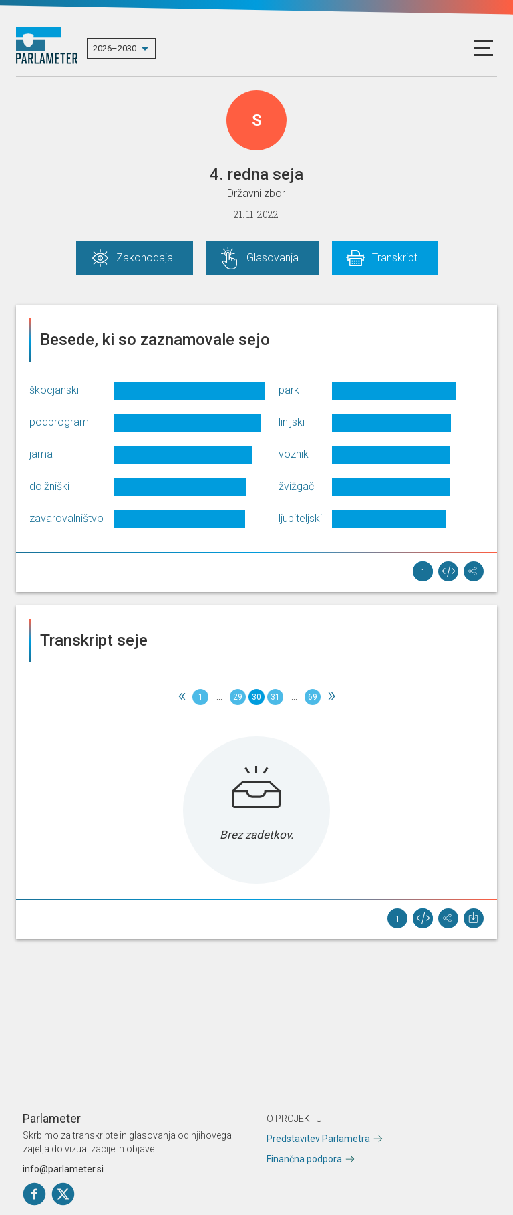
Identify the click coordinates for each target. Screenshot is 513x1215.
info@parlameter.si (63, 1169)
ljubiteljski (300, 518)
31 (275, 697)
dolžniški (49, 486)
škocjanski (54, 390)
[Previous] (182, 697)
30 (256, 697)
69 (312, 697)
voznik (294, 454)
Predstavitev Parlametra (318, 1138)
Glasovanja (272, 257)
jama (41, 454)
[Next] (331, 697)
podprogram (59, 422)
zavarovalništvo (66, 518)
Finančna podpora (304, 1159)
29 (237, 697)
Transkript (394, 257)
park (289, 390)
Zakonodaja (144, 257)
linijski (292, 422)
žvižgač (296, 486)
